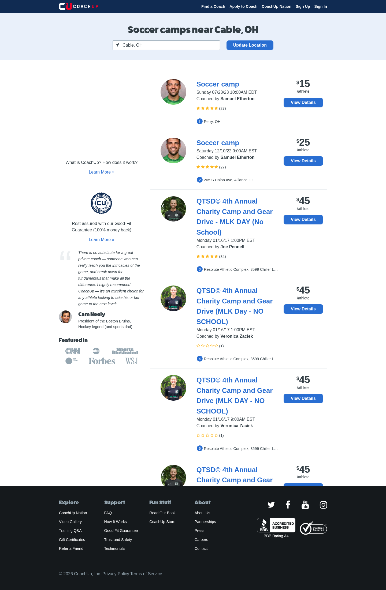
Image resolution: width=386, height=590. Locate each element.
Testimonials (114, 548)
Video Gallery (70, 522)
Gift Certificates (72, 540)
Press (199, 530)
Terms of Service (146, 574)
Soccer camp (217, 84)
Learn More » (101, 172)
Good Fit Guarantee (121, 530)
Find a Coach (213, 6)
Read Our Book (162, 513)
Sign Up (303, 6)
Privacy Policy (115, 574)
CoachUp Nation (276, 6)
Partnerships (205, 522)
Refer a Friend (71, 548)
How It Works (115, 522)
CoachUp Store (162, 522)
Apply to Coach (243, 6)
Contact (201, 548)
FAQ (108, 513)
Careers (201, 540)
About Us (202, 513)
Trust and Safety (118, 540)
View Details (303, 102)
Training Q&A (70, 530)
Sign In (320, 6)
